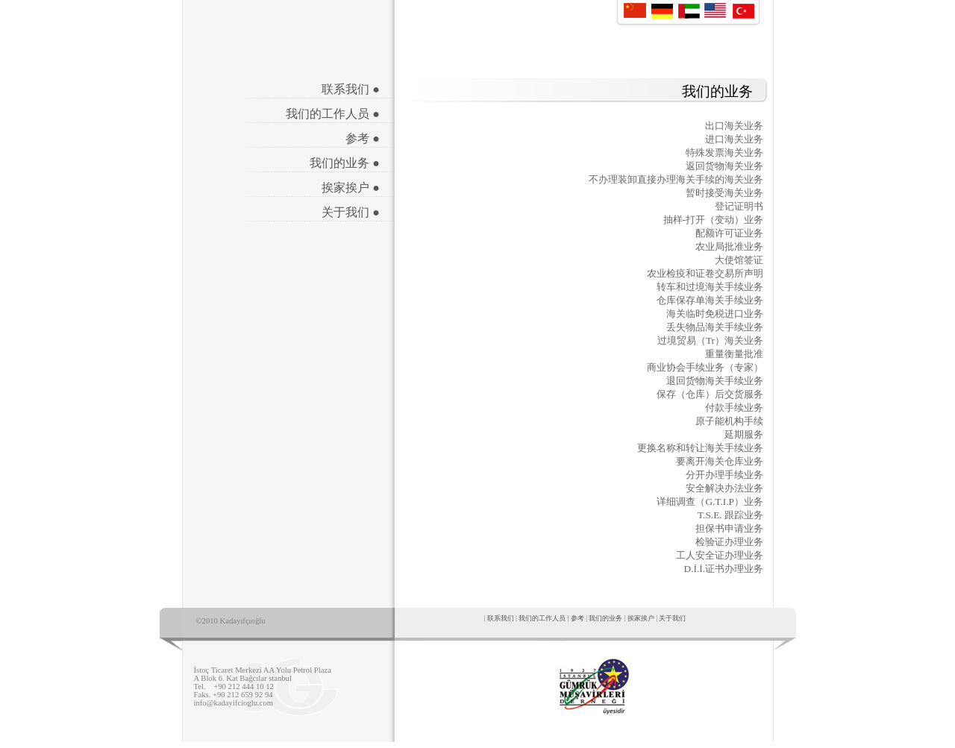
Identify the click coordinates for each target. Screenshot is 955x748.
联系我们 (500, 618)
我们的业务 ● (345, 163)
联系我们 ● (351, 89)
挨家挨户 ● (351, 187)
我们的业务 (605, 618)
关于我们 (672, 618)
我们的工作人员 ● (333, 113)
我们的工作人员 (542, 618)
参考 (577, 618)
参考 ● (362, 138)
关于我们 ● (351, 212)
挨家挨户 (640, 618)
